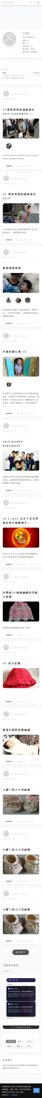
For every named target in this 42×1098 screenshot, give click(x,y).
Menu (38, 2)
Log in (30, 2)
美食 (21, 1041)
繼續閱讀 (9, 166)
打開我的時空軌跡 (21, 1027)
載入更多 (20, 952)
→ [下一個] (36, 971)
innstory (8, 2)
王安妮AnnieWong (20, 94)
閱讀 (10, 1046)
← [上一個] (31, 971)
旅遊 (30, 1041)
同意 (36, 1090)
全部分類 (10, 1041)
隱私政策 (15, 1095)
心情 (29, 1046)
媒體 (20, 1046)
